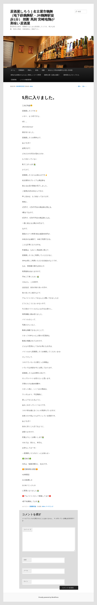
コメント (27, 529)
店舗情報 (13, 79)
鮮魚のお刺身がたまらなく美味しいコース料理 (26, 75)
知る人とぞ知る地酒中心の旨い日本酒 (60, 70)
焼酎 (43, 70)
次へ (84, 86)
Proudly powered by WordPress (48, 597)
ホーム (13, 70)
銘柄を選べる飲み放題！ (52, 75)
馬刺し (30, 70)
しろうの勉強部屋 (25, 79)
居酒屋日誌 (32, 506)
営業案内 (21, 70)
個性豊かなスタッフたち (71, 75)
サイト (26, 581)
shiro (31, 86)
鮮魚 (36, 70)
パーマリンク (49, 506)
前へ (79, 86)
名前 (25, 560)
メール (26, 570)
